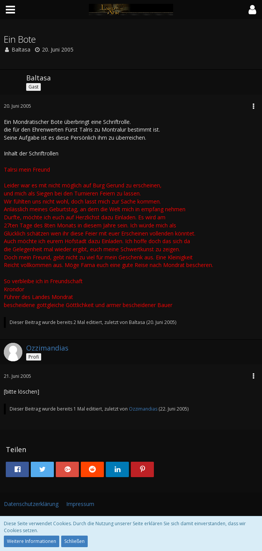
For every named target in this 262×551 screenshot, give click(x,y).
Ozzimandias (143, 409)
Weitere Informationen (31, 541)
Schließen (74, 541)
